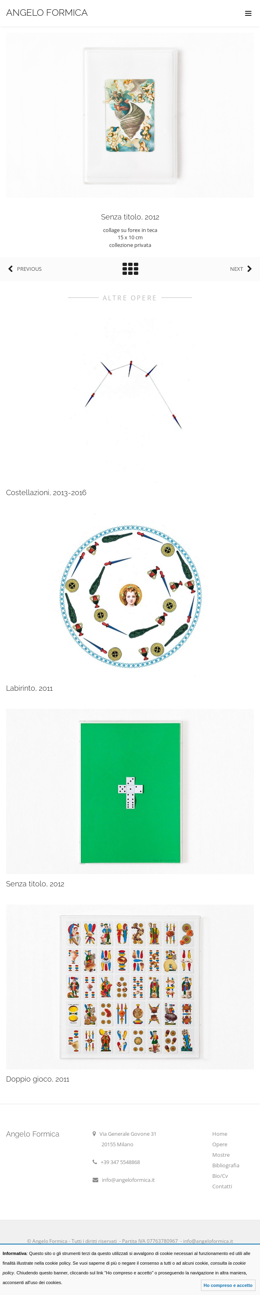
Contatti (222, 1186)
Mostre (221, 1154)
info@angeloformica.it (128, 1179)
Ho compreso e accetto (228, 1285)
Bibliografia (225, 1165)
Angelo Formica (47, 12)
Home (219, 1133)
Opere (219, 1144)
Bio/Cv (220, 1175)
